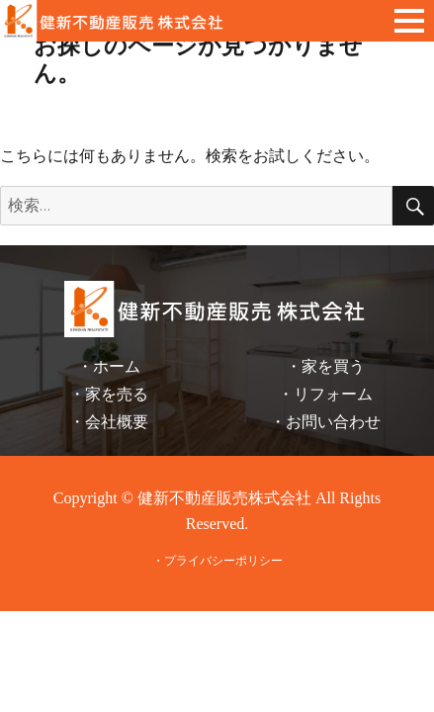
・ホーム (108, 366)
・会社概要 (108, 421)
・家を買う (325, 366)
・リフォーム (325, 394)
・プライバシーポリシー (217, 561)
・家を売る (108, 394)
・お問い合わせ (325, 421)
